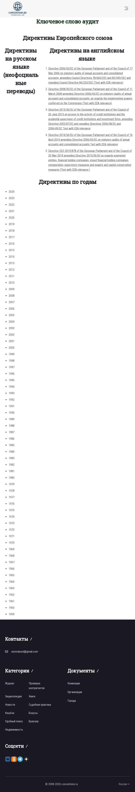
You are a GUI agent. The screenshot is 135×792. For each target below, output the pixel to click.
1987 (11, 432)
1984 (11, 451)
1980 (11, 477)
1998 (11, 360)
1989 (11, 419)
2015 (11, 250)
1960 (11, 607)
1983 (11, 458)
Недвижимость (14, 729)
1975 (11, 510)
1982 (11, 464)
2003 (11, 328)
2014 (11, 256)
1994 (11, 386)
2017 (11, 237)
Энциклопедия (13, 696)
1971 (11, 536)
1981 (11, 471)
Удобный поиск (14, 721)
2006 (11, 308)
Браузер (34, 721)
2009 (11, 289)
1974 (11, 516)
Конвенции (74, 683)
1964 (11, 581)
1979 (11, 484)
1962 (11, 594)
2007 (11, 302)
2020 (11, 217)
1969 (11, 549)
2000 (11, 347)
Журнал (9, 683)
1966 (11, 568)
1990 (11, 412)
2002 (11, 334)
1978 (11, 490)
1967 (11, 562)
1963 (11, 588)
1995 (11, 380)
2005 (11, 315)
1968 (11, 555)
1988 (11, 425)
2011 (11, 276)
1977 (11, 497)
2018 (11, 230)
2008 (11, 295)
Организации (75, 692)
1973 (11, 523)
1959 (11, 614)
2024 (11, 191)
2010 (11, 282)
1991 (11, 406)
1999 (11, 354)
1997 (11, 367)
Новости (10, 704)
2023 (11, 198)
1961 (11, 601)
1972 (11, 529)
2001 (11, 341)
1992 (11, 399)
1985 (11, 445)
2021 (11, 211)
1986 (11, 438)
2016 (11, 243)
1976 (11, 503)
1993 (11, 393)
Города (72, 700)
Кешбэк (9, 713)
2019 (11, 224)
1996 (11, 373)
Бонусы (33, 713)
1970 (11, 542)
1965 (11, 575)
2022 (11, 204)
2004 (11, 321)
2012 (11, 269)
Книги (32, 696)
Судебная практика (40, 704)
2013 (11, 263)
